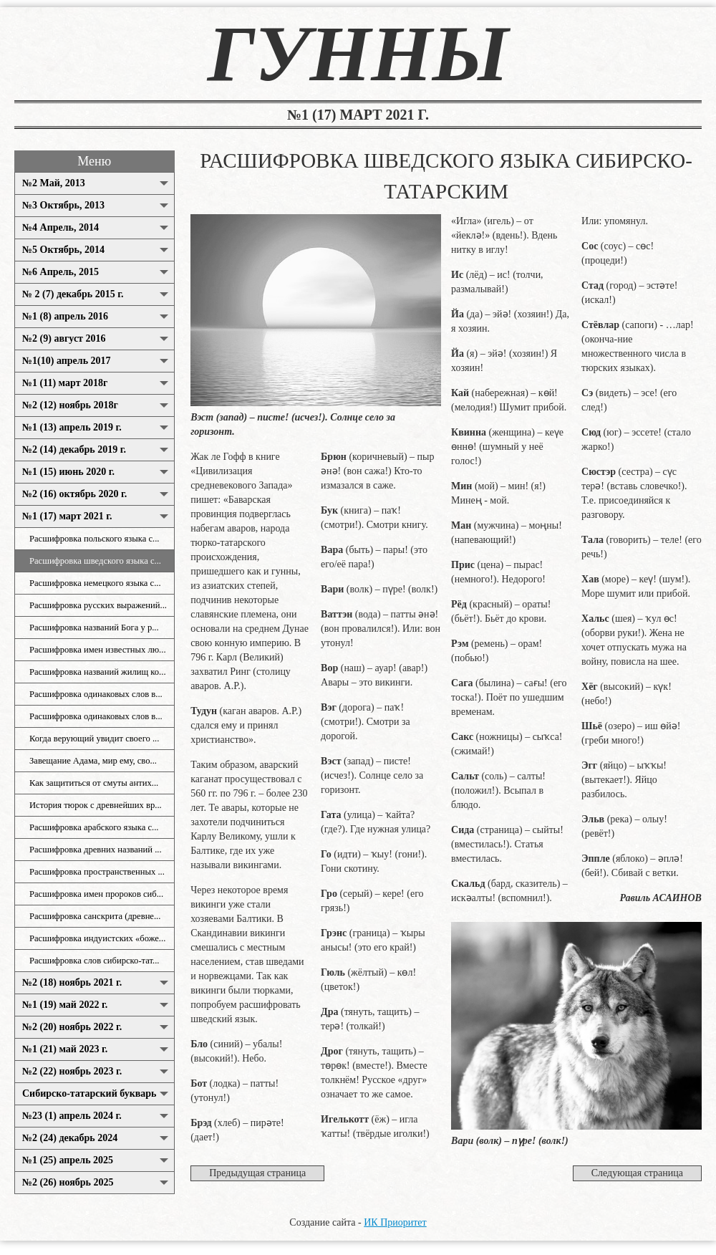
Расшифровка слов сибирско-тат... (94, 961)
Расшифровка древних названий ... (95, 850)
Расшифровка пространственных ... (97, 872)
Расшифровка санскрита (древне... (94, 916)
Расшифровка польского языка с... (94, 539)
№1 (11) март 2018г (64, 383)
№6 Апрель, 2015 (60, 271)
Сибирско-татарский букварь (89, 1093)
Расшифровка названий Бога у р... (94, 627)
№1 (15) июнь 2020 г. (68, 471)
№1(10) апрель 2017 (66, 360)
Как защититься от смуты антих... (93, 783)
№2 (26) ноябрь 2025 (67, 1182)
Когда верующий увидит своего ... (94, 739)
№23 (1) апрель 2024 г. (72, 1115)
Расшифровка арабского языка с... (93, 827)
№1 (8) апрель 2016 (65, 316)
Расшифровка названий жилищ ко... (97, 672)
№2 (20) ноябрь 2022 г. (72, 1026)
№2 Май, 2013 (53, 183)
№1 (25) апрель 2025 (67, 1160)
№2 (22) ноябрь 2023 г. (72, 1071)
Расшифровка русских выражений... (98, 605)
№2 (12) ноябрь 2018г (70, 405)
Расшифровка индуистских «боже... (97, 938)
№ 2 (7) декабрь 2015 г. (73, 294)
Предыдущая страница (257, 1173)
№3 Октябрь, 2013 (63, 205)
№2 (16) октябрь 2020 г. (74, 494)
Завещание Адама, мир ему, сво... (93, 761)
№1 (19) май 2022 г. (64, 1004)
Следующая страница (637, 1173)
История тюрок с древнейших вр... (95, 805)
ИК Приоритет (395, 1222)
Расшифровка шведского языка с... (95, 561)
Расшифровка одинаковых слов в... (96, 694)
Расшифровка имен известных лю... (97, 650)
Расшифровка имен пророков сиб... (96, 894)
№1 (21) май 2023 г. (64, 1049)
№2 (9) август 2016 (63, 338)
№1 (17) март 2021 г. (67, 516)
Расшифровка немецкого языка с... (95, 583)
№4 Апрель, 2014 (60, 227)
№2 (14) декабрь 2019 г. (74, 449)
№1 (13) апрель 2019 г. (72, 427)
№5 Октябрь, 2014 (63, 249)
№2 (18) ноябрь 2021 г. (72, 982)
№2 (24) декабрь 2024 (69, 1138)
